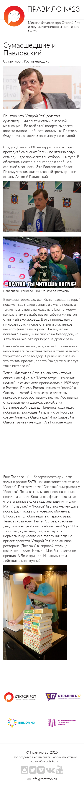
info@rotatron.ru (42, 778)
